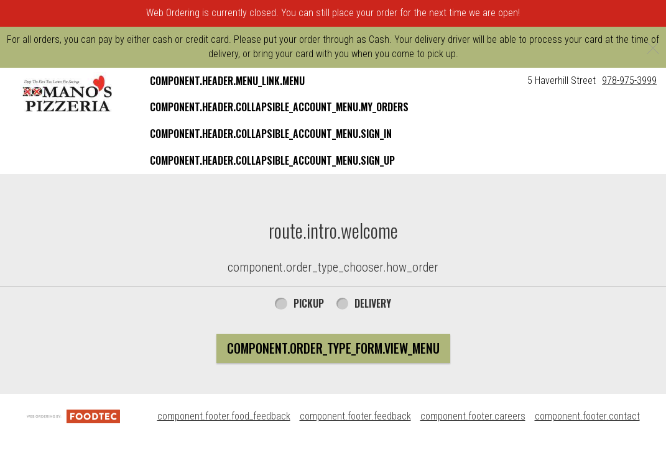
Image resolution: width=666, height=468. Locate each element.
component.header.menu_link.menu (227, 80)
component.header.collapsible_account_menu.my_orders (279, 106)
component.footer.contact (587, 416)
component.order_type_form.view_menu (333, 348)
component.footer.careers (472, 416)
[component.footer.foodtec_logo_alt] (73, 416)
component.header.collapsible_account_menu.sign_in (271, 133)
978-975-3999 (629, 80)
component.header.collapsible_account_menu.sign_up (272, 160)
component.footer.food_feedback (223, 416)
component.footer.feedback (355, 416)
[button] (67, 94)
